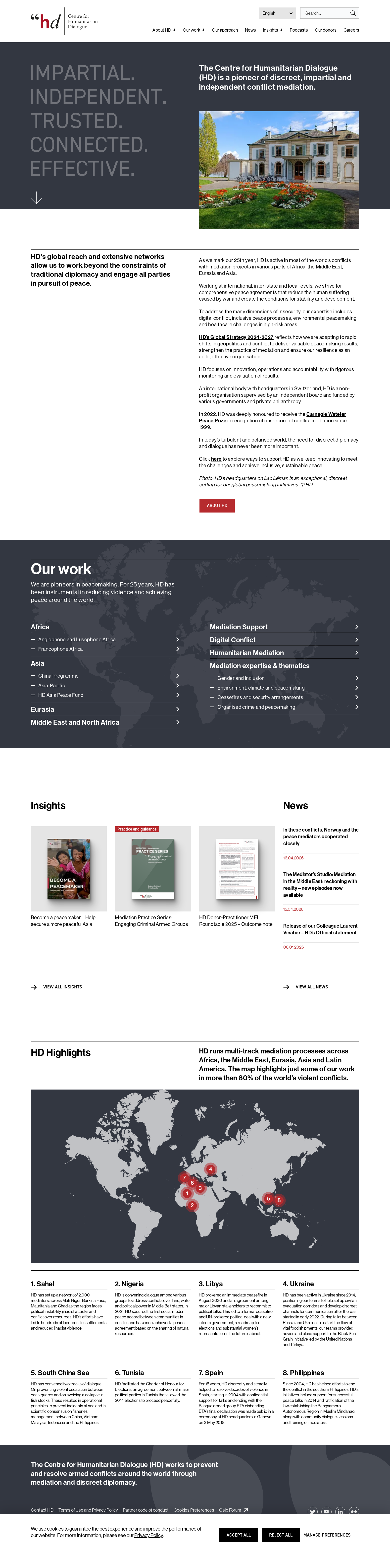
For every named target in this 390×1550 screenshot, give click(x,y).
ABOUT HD (217, 506)
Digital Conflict (232, 639)
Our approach (225, 30)
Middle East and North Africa (75, 722)
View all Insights (62, 987)
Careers (351, 30)
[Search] (327, 13)
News (250, 30)
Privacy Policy (148, 1535)
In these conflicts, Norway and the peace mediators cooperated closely (321, 836)
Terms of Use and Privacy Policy (88, 1510)
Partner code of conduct (146, 1510)
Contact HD (42, 1510)
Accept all (242, 1537)
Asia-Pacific (51, 685)
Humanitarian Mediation (247, 652)
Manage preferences (326, 1537)
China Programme (58, 676)
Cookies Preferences (194, 1510)
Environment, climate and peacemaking (261, 688)
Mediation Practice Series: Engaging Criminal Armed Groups (151, 920)
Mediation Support (239, 626)
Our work (191, 30)
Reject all (284, 1537)
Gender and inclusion (241, 678)
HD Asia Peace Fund (61, 695)
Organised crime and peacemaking (256, 707)
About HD (161, 30)
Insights (270, 30)
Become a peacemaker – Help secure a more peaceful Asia (63, 920)
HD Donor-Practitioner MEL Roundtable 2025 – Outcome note (236, 920)
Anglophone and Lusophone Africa (77, 639)
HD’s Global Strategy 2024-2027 (236, 337)
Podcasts (299, 30)
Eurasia (42, 709)
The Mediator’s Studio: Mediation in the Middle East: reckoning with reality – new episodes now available (320, 884)
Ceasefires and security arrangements (260, 697)
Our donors (326, 30)
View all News (312, 987)
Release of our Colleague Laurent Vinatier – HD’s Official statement (320, 929)
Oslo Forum (230, 1510)
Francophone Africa (60, 649)
